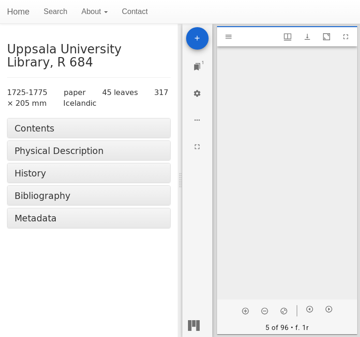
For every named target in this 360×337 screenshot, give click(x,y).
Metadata (36, 218)
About (95, 11)
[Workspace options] (197, 120)
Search (56, 11)
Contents (34, 128)
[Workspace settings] (197, 93)
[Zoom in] (245, 311)
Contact (135, 11)
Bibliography (42, 195)
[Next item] (328, 309)
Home (18, 11)
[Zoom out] (264, 311)
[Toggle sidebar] (228, 36)
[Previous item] (309, 309)
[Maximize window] (326, 36)
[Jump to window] (197, 66)
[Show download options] (307, 36)
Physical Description (59, 150)
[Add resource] (197, 38)
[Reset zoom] (283, 311)
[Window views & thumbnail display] (287, 36)
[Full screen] (197, 146)
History (30, 173)
